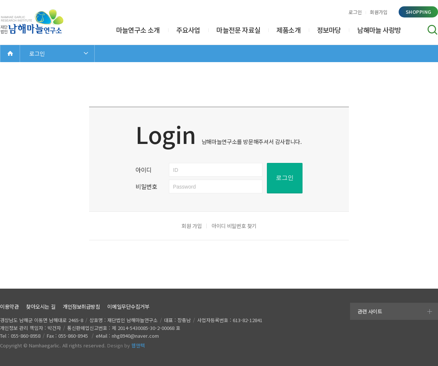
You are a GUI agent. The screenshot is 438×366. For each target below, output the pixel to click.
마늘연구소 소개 (138, 30)
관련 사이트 (369, 311)
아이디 (143, 169)
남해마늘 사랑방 (379, 30)
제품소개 (289, 30)
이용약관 (9, 306)
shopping (418, 11)
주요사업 (188, 30)
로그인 (355, 12)
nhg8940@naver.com (135, 335)
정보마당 (329, 30)
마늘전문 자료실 (238, 30)
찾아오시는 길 (40, 306)
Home (10, 53)
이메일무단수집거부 (128, 306)
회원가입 (379, 12)
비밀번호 (146, 186)
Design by (126, 345)
